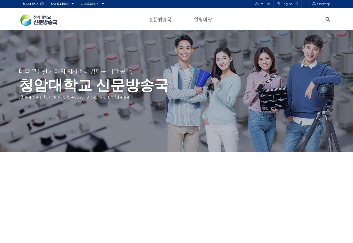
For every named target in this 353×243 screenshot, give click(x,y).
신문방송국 (160, 19)
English (285, 4)
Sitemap (321, 4)
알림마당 (203, 19)
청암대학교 (30, 4)
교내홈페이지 (92, 4)
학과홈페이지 (62, 4)
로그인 (262, 4)
